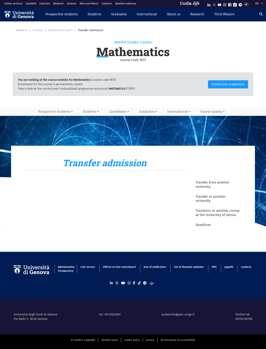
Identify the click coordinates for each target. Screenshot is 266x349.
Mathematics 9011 (60, 30)
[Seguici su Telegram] (240, 4)
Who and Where (89, 3)
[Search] (261, 14)
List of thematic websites (189, 267)
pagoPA (228, 267)
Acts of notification (155, 267)
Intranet (71, 3)
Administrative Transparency (65, 268)
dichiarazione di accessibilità (178, 340)
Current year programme (228, 84)
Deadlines (203, 225)
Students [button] (89, 112)
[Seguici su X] (214, 4)
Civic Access (88, 267)
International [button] (177, 112)
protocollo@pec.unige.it (178, 314)
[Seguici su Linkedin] (209, 4)
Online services (13, 3)
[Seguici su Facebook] (230, 4)
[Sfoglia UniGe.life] (191, 3)
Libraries (45, 3)
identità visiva (109, 340)
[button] (61, 14)
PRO (214, 267)
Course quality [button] (211, 112)
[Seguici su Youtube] (219, 4)
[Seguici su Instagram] (225, 4)
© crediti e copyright (83, 340)
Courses (38, 30)
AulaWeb (31, 3)
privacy (150, 340)
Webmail (58, 3)
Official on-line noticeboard (119, 267)
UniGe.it (21, 30)
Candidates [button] (117, 112)
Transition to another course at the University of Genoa (218, 213)
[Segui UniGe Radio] (246, 4)
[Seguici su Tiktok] (235, 4)
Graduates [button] (147, 112)
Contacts (107, 3)
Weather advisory (125, 3)
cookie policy (132, 340)
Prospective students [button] (54, 112)
